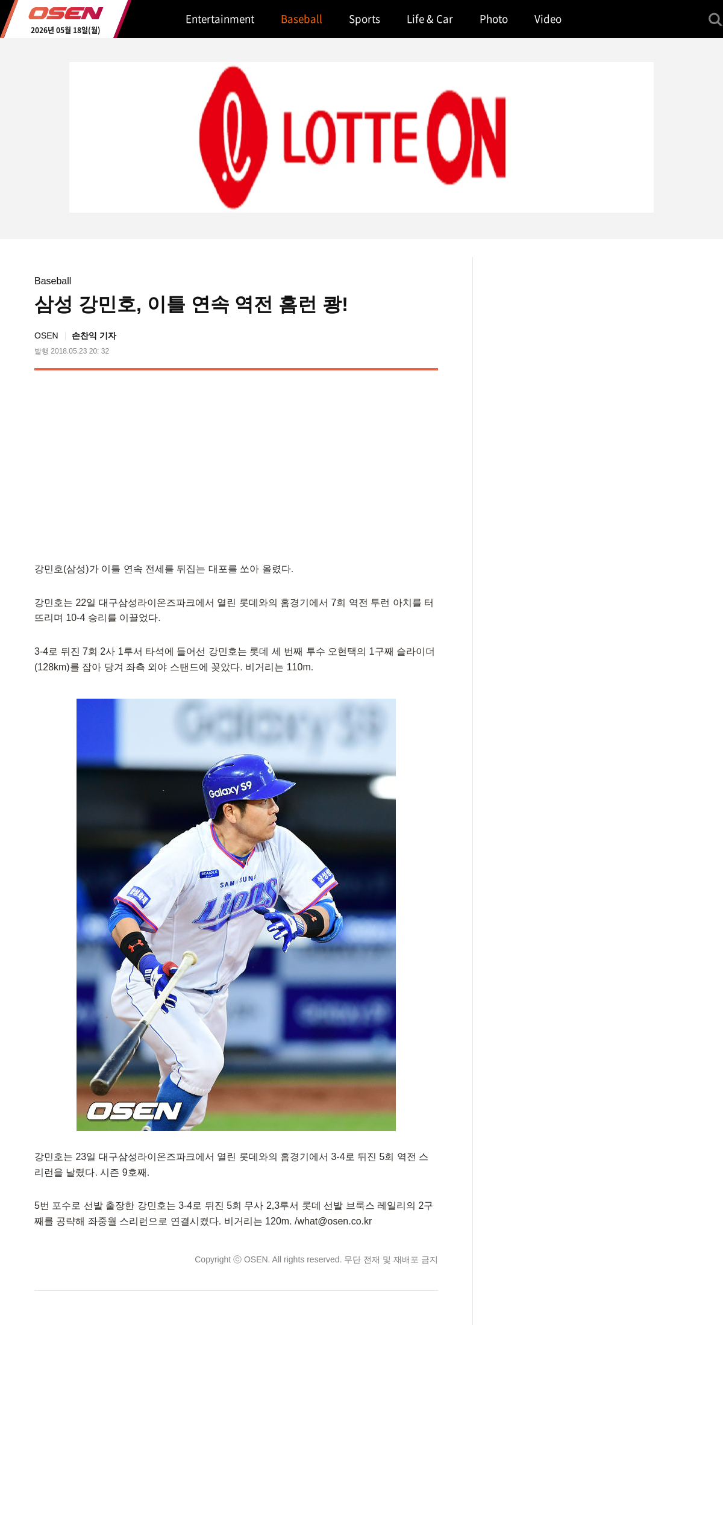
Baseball (52, 281)
